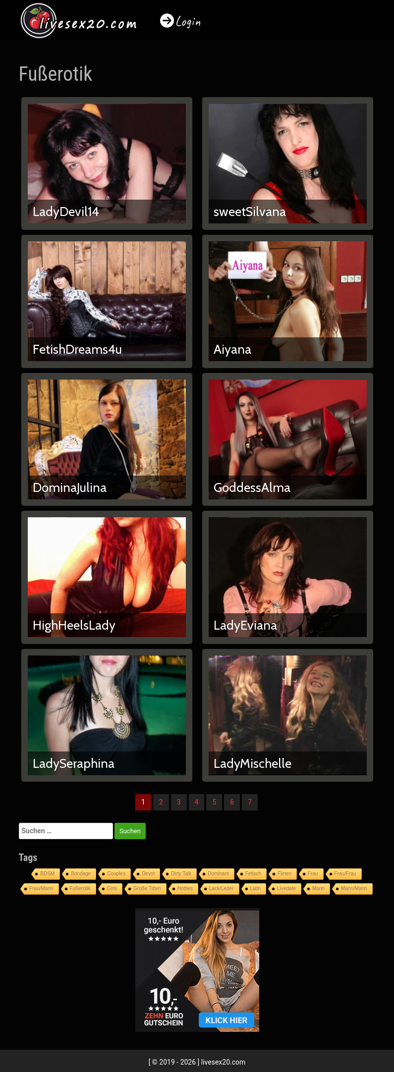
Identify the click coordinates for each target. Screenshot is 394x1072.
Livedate (286, 888)
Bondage (81, 873)
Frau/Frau (345, 873)
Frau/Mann (41, 888)
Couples (116, 873)
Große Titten (147, 888)
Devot (148, 873)
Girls (112, 888)
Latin (255, 888)
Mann (318, 888)
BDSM (47, 873)
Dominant (218, 873)
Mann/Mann (354, 888)
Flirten (284, 873)
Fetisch (253, 873)
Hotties (185, 888)
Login (188, 21)
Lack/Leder (221, 888)
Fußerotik (80, 888)
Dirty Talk (181, 873)
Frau (313, 873)
